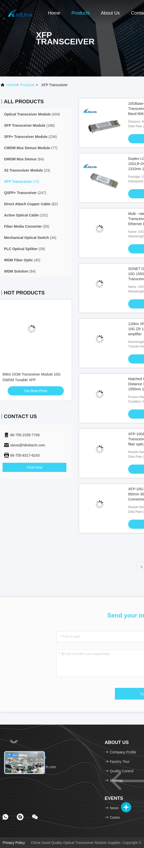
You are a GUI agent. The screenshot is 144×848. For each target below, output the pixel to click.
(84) (20, 271)
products (27, 85)
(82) (31, 204)
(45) (22, 260)
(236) (30, 137)
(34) (30, 238)
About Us (110, 13)
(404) (32, 114)
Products (80, 13)
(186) (29, 125)
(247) (25, 193)
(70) (21, 181)
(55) (26, 226)
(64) (24, 159)
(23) (27, 170)
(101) (26, 215)
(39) (24, 249)
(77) (30, 148)
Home (54, 13)
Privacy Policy (14, 843)
